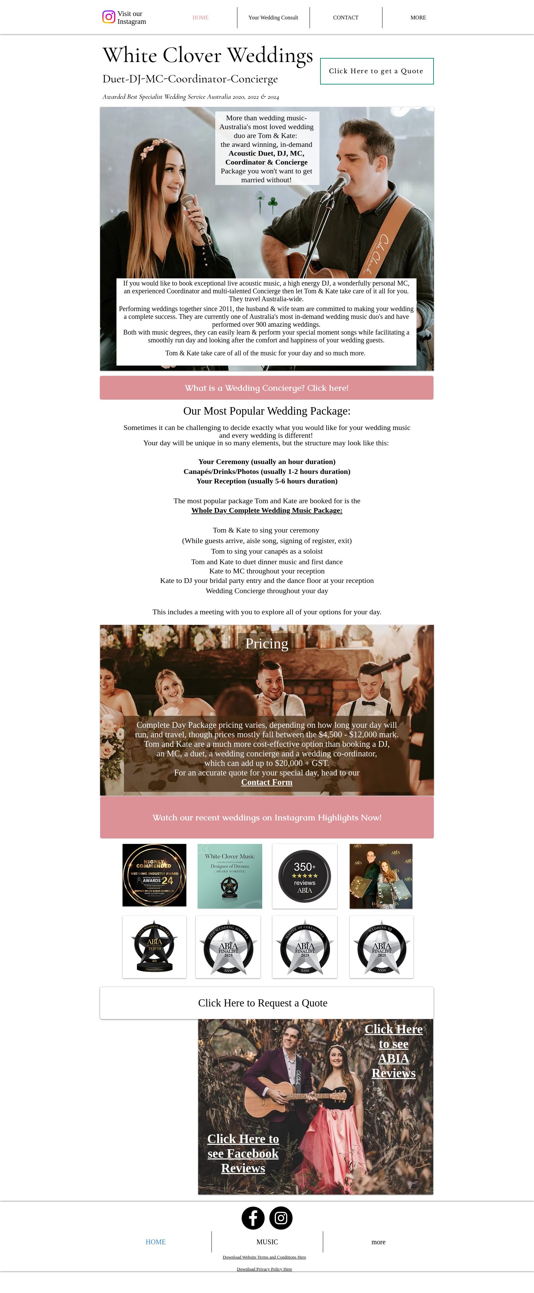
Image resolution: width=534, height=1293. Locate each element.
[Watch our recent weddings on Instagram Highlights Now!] (267, 817)
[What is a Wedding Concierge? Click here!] (267, 388)
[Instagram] (108, 17)
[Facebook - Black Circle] (253, 1218)
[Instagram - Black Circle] (281, 1218)
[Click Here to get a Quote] (377, 71)
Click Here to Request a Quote (263, 1003)
